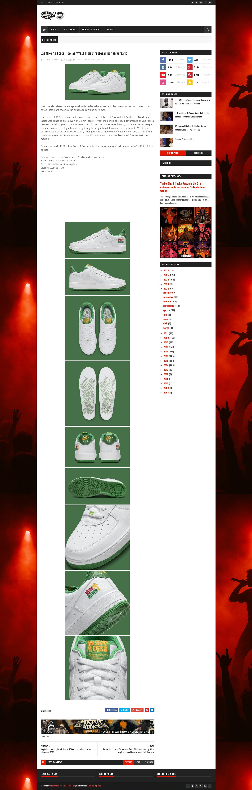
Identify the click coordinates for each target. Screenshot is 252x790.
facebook (149, 762)
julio (165, 314)
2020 (166, 337)
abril (165, 323)
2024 (167, 279)
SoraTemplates (69, 785)
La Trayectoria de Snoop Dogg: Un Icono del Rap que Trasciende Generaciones (192, 115)
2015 (166, 360)
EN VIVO (110, 29)
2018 (166, 347)
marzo (166, 327)
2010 (166, 383)
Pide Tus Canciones (92, 29)
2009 (166, 387)
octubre (167, 301)
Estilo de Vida (87, 59)
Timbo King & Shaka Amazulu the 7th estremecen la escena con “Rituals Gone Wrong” (182, 187)
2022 (166, 288)
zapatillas (99, 59)
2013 (166, 369)
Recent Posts (172, 153)
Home (42, 2)
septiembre (169, 305)
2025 (166, 274)
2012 (166, 374)
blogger (128, 762)
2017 (166, 351)
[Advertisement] (97, 199)
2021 (166, 333)
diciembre (168, 292)
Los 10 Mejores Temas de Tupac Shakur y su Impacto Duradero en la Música (192, 101)
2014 (166, 365)
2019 (166, 342)
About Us (50, 2)
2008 (166, 392)
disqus (138, 762)
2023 (166, 284)
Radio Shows (70, 29)
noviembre (168, 297)
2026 (166, 270)
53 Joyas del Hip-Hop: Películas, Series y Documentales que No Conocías (191, 128)
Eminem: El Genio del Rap (184, 139)
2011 (166, 378)
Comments (198, 153)
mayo (166, 319)
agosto (167, 310)
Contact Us (60, 2)
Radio (54, 29)
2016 (166, 356)
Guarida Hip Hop (94, 785)
